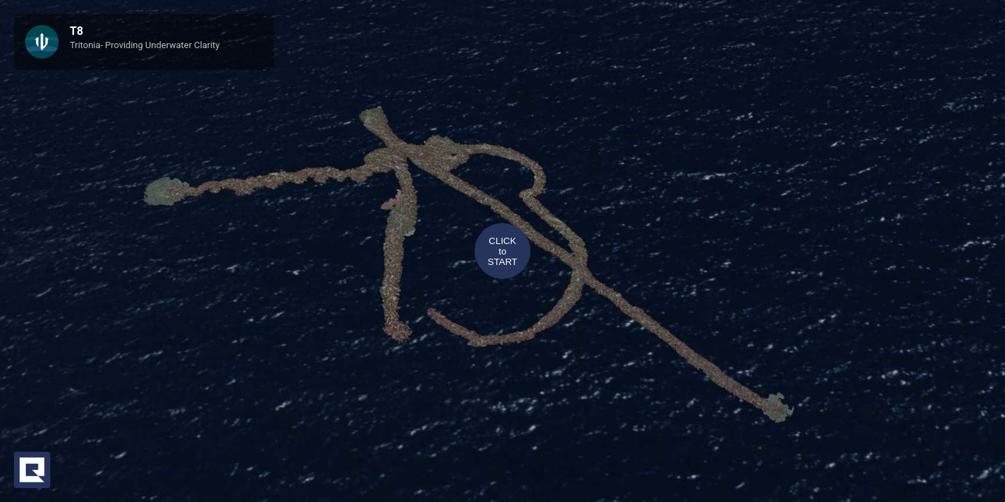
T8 (76, 31)
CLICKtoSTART (502, 251)
